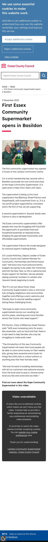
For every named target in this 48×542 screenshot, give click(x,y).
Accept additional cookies (18, 39)
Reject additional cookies (17, 48)
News (12, 86)
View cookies (12, 56)
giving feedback (10, 537)
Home (4, 86)
